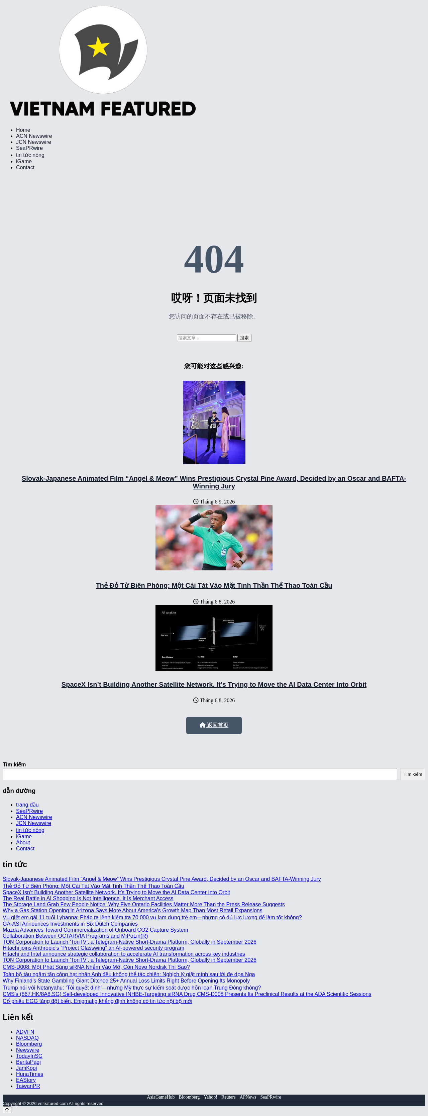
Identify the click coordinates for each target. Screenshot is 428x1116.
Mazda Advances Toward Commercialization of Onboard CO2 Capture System (95, 930)
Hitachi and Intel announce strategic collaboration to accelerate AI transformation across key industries (124, 954)
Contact (25, 167)
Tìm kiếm (14, 764)
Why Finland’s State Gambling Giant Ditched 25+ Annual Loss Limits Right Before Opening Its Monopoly (126, 981)
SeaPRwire (29, 148)
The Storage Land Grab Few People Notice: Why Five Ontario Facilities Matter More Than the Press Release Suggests (144, 904)
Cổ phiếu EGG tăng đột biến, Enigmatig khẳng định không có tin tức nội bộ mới (97, 1001)
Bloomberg (29, 1044)
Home (23, 130)
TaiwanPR (28, 1086)
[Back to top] (7, 1109)
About (23, 842)
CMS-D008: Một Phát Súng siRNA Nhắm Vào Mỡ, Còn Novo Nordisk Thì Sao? (96, 967)
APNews (248, 1097)
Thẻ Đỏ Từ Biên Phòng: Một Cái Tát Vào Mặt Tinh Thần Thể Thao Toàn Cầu (214, 585)
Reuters (228, 1097)
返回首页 (214, 725)
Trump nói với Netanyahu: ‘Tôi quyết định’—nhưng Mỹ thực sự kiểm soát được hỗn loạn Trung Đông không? (132, 988)
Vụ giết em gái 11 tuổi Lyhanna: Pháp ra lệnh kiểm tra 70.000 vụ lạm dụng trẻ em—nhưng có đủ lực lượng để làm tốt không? (152, 917)
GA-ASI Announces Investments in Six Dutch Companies (70, 924)
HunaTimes (29, 1074)
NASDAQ (27, 1038)
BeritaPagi (28, 1062)
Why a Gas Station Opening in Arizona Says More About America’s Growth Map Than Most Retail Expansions (132, 910)
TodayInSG (29, 1056)
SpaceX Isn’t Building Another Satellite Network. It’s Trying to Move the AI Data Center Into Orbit (214, 684)
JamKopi (26, 1068)
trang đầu (27, 805)
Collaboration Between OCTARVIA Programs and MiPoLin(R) (75, 936)
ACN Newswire (34, 136)
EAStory (26, 1080)
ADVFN (25, 1032)
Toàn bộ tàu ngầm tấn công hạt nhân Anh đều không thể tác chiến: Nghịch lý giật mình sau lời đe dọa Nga (129, 974)
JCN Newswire (33, 142)
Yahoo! (210, 1097)
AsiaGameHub (161, 1097)
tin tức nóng (30, 155)
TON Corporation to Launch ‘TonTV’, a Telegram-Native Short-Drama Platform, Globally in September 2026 (129, 942)
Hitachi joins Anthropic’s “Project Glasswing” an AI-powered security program (93, 948)
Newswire (27, 1050)
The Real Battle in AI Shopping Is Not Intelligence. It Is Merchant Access (88, 898)
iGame (24, 161)
